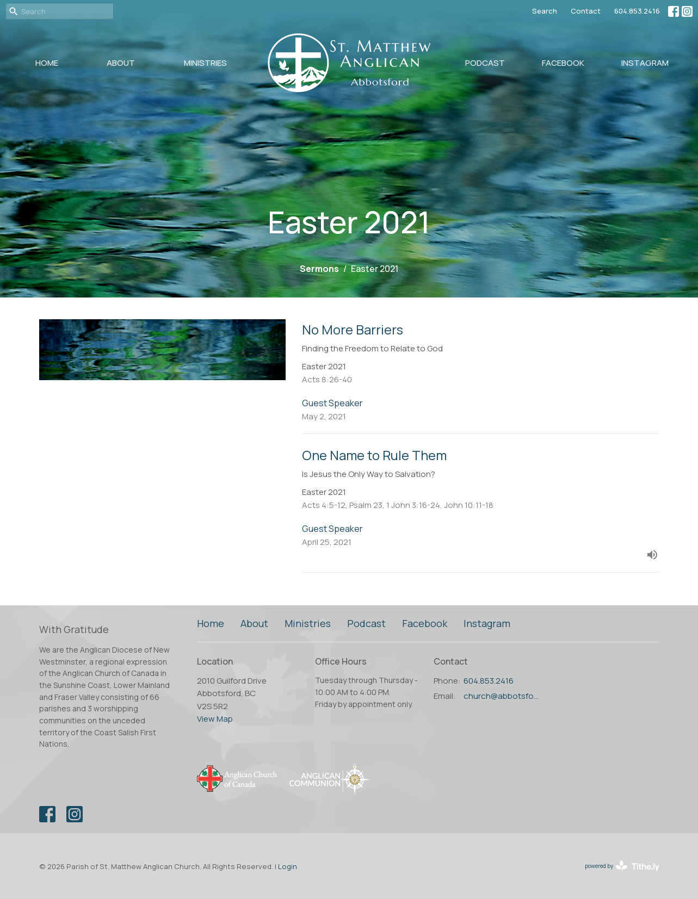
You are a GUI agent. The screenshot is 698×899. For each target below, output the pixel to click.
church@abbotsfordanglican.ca (502, 696)
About (121, 63)
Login (287, 866)
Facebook (563, 63)
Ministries (205, 63)
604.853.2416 (637, 11)
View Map (215, 718)
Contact (586, 11)
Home (46, 63)
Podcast (485, 63)
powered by (622, 866)
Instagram (645, 63)
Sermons (319, 269)
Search (544, 11)
